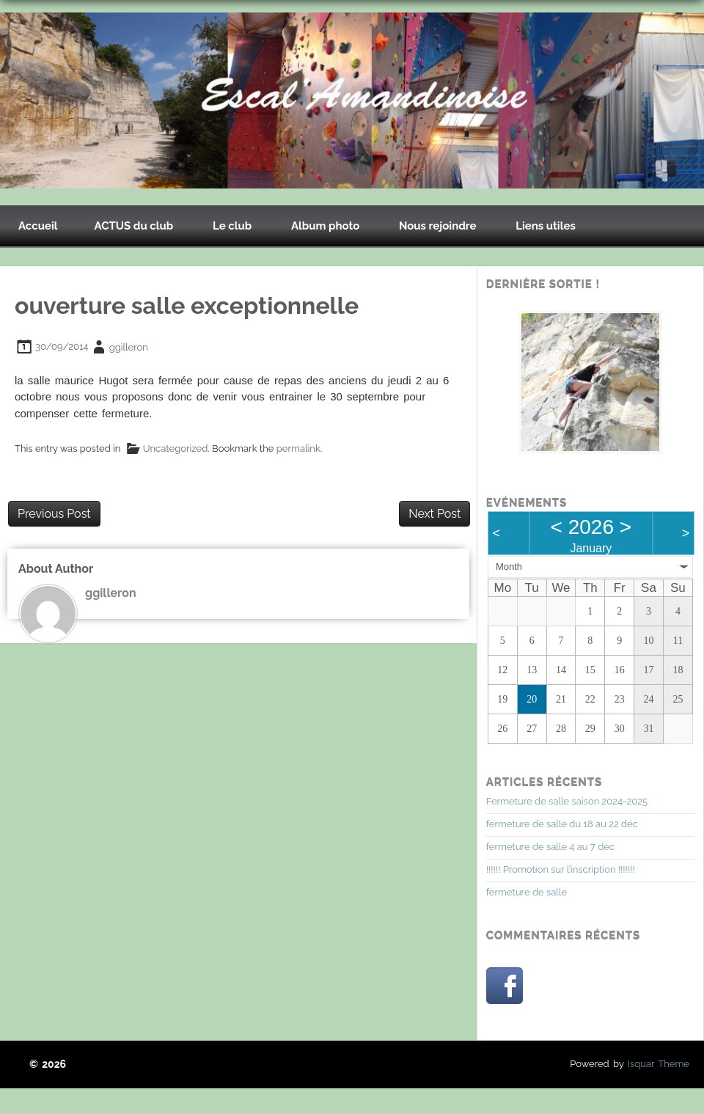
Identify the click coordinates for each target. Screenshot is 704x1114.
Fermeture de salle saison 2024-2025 (567, 801)
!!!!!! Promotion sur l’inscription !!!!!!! (560, 869)
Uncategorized (175, 449)
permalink (298, 449)
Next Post (434, 514)
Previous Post (54, 514)
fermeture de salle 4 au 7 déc (550, 846)
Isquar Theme (658, 1063)
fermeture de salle (526, 892)
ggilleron (128, 347)
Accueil (38, 225)
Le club (232, 225)
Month (509, 566)
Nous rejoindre (438, 225)
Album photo (325, 225)
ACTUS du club (134, 225)
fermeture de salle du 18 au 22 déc (562, 823)
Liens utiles (546, 225)
